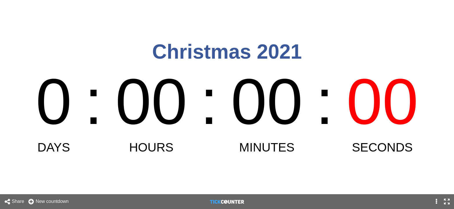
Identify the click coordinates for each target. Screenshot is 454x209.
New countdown (48, 201)
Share (14, 201)
